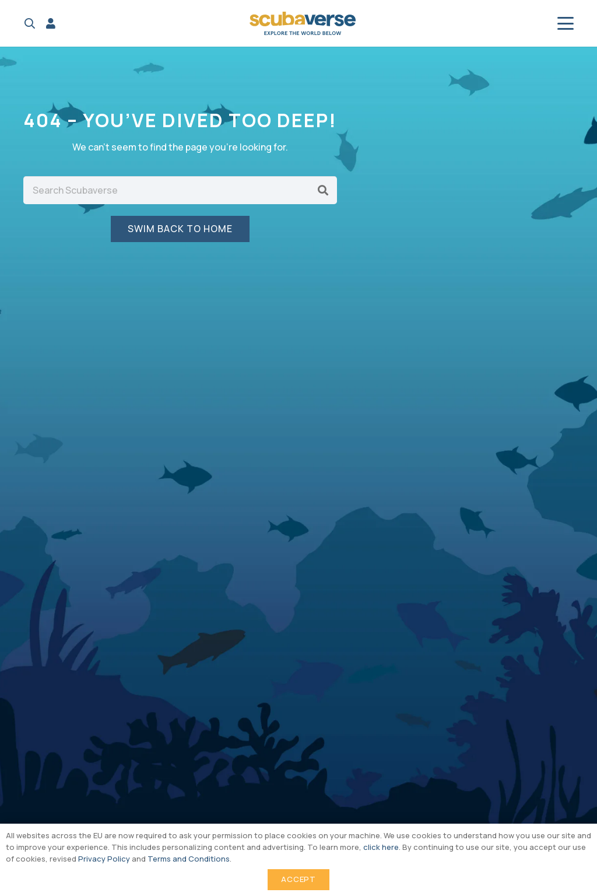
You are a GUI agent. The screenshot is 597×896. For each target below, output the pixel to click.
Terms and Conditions (189, 858)
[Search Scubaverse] (180, 190)
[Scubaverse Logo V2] (303, 23)
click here (381, 847)
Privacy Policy (104, 858)
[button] (29, 23)
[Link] (50, 23)
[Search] (323, 190)
